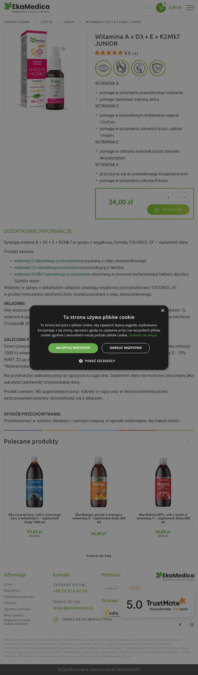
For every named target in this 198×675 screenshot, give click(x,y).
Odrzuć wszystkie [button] (126, 348)
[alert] (99, 337)
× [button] (162, 311)
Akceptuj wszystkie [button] (73, 348)
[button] (99, 360)
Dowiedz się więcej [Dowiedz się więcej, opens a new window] (143, 335)
